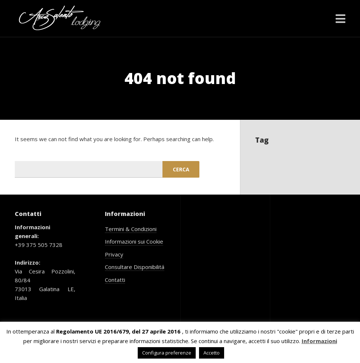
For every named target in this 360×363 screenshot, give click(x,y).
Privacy (114, 254)
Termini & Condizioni (131, 229)
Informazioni (319, 341)
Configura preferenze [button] (166, 352)
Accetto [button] (211, 352)
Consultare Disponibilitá (134, 266)
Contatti (115, 279)
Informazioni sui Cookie (134, 241)
